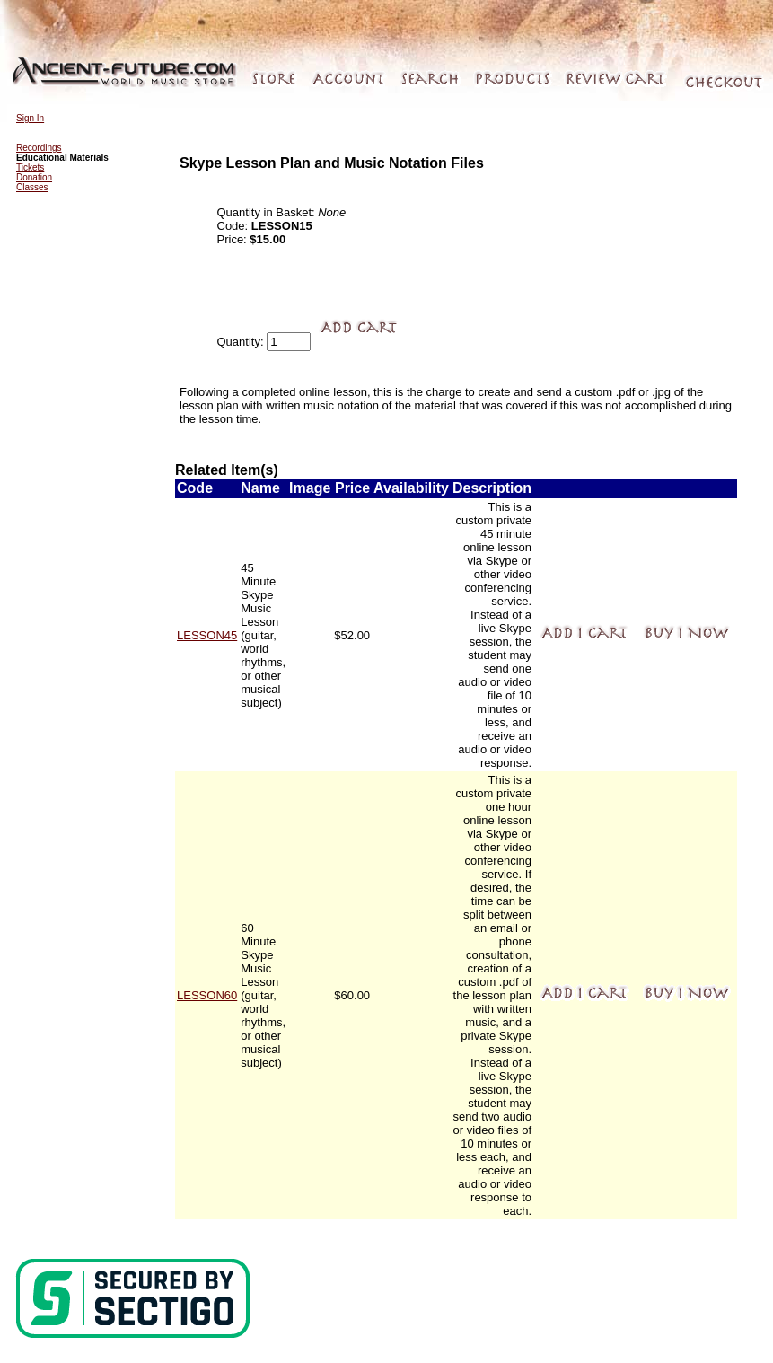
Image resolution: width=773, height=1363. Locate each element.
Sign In (30, 118)
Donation (34, 177)
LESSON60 (207, 995)
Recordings (39, 148)
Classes (32, 187)
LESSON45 (207, 635)
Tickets (30, 167)
